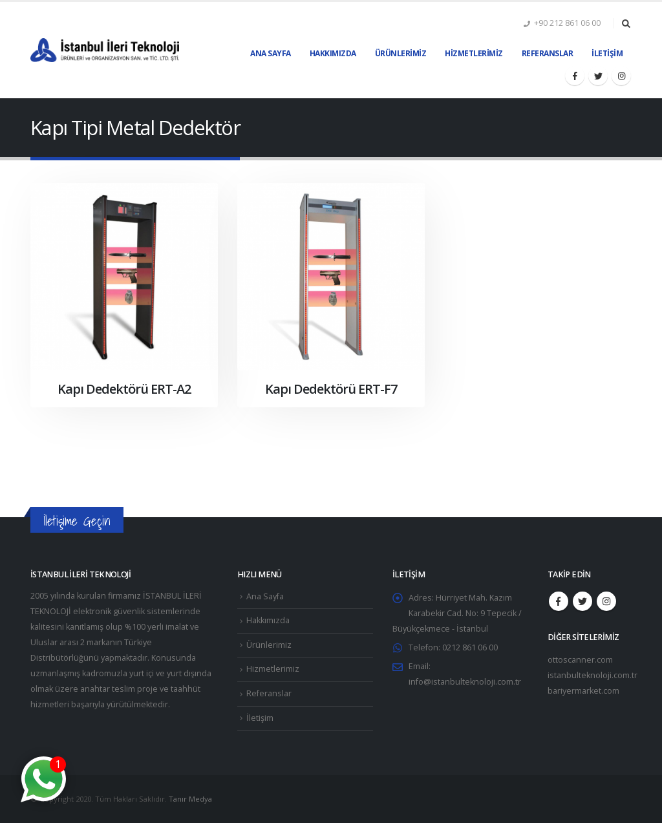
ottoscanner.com (580, 659)
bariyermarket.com (583, 690)
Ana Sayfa (270, 53)
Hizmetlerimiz (474, 53)
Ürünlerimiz (401, 53)
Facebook (558, 601)
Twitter (582, 601)
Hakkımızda (333, 53)
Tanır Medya (190, 799)
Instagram (606, 601)
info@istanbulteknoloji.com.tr (465, 681)
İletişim (607, 53)
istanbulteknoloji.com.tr (592, 675)
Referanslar (547, 53)
